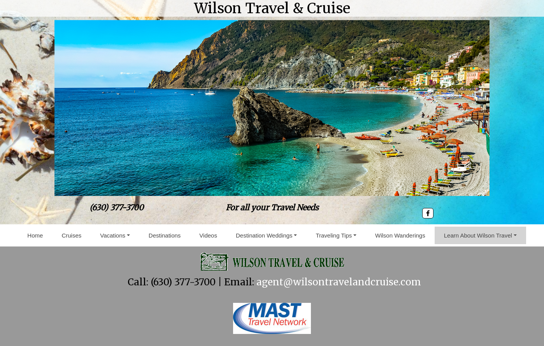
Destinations (165, 235)
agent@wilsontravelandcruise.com (338, 282)
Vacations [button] (112, 235)
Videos (208, 235)
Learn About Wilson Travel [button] (478, 235)
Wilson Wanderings (400, 235)
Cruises (71, 235)
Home (35, 235)
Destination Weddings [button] (264, 235)
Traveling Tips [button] (334, 235)
